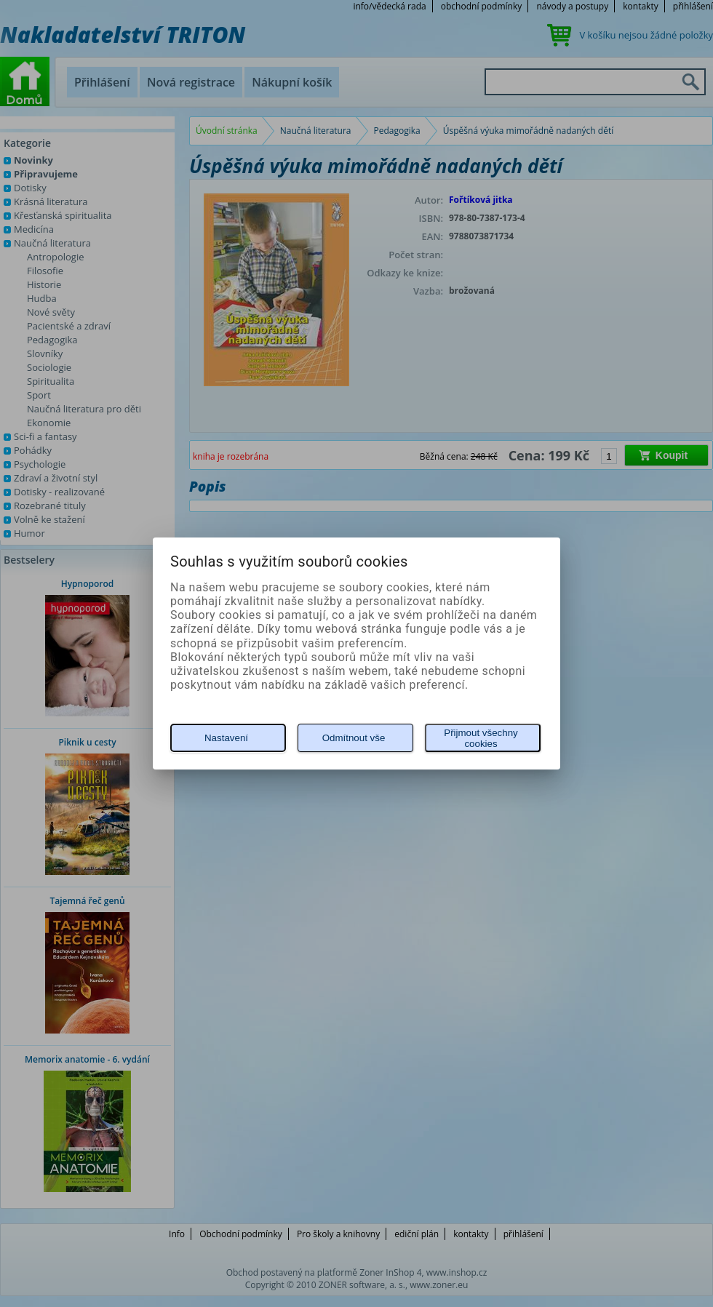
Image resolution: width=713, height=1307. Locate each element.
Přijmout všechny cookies (480, 738)
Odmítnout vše (354, 737)
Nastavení (226, 737)
